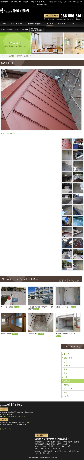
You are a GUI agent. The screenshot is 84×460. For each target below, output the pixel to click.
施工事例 (12, 56)
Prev (3, 99)
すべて (65, 354)
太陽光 (65, 385)
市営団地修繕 (36, 334)
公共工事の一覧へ (8, 134)
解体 (64, 392)
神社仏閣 (66, 365)
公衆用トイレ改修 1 (66, 307)
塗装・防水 (67, 388)
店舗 (64, 369)
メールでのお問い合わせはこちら (14, 416)
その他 (65, 396)
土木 (64, 373)
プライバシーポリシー (7, 429)
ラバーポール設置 (10, 307)
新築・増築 (67, 358)
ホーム (4, 56)
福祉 (64, 377)
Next (78, 99)
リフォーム (67, 362)
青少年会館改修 (9, 334)
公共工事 (19, 56)
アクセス (28, 422)
